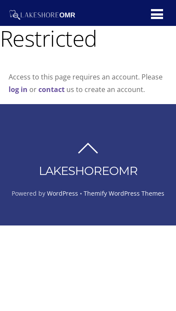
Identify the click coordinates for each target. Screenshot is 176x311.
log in (19, 89)
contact (51, 89)
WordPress (62, 193)
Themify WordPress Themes (124, 193)
